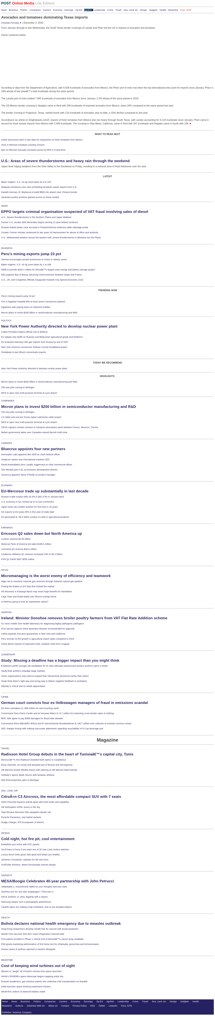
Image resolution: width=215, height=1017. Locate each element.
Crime (110, 10)
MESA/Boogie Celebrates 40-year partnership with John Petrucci (57, 881)
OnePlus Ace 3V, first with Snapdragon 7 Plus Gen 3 (27, 892)
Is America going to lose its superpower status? (24, 601)
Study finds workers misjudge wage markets (23, 671)
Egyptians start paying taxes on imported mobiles (25, 307)
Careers (47, 10)
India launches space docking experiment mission (26, 986)
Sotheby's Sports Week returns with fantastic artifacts (27, 775)
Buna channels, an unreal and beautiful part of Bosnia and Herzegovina (36, 765)
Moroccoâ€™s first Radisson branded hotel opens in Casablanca (33, 760)
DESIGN (5, 833)
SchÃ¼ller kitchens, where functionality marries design (28, 865)
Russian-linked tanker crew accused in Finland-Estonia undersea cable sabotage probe (44, 227)
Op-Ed (79, 10)
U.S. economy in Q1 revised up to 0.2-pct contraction (27, 502)
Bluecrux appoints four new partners (33, 449)
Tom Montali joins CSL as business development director (29, 469)
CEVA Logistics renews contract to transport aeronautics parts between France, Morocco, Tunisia (49, 427)
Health (163, 10)
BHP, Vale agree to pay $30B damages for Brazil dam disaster (32, 718)
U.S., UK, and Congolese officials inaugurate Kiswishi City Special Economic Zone (42, 280)
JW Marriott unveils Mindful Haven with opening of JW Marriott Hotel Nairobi (39, 770)
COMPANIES (7, 401)
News (4, 10)
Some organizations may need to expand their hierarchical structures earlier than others (45, 676)
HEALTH (5, 917)
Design (143, 10)
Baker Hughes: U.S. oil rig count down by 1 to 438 (26, 264)
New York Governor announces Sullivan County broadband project (34, 347)
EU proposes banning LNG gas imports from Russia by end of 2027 (34, 342)
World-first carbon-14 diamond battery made (23, 991)
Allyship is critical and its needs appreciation (23, 686)
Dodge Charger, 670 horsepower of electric (22, 822)
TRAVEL (5, 748)
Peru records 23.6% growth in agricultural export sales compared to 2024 (37, 639)
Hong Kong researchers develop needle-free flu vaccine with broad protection (39, 929)
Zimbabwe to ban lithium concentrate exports (23, 352)
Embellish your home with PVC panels (20, 844)
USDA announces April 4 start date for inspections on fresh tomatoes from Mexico (42, 140)
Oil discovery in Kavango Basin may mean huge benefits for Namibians (36, 591)
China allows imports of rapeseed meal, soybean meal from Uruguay (35, 644)
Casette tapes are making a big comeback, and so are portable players (36, 907)
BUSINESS (6, 248)
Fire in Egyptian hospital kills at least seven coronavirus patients (33, 301)
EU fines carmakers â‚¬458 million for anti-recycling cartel (30, 708)
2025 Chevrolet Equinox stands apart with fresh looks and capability (35, 802)
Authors (19, 1006)
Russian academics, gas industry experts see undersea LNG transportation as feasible (44, 981)
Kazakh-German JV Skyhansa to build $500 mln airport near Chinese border (39, 192)
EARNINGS (7, 527)
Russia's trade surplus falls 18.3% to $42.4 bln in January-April (32, 497)
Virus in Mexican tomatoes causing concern (22, 145)
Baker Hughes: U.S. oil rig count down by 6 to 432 (26, 182)
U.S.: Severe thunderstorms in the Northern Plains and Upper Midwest (36, 217)
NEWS (4, 206)
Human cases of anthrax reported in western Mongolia (28, 949)
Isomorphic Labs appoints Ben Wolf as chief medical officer (30, 454)
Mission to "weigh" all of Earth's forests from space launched (31, 971)
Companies (35, 10)
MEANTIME (7, 960)
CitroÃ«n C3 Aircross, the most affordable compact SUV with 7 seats (61, 797)
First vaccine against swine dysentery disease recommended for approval (37, 628)
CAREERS (6, 443)
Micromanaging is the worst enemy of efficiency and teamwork (56, 576)
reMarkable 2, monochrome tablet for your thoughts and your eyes (34, 886)
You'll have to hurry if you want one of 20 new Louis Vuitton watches (35, 849)
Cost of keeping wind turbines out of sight (38, 966)
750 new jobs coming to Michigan (17, 387)
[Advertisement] (23, 55)
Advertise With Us (36, 1006)
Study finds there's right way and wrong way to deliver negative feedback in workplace (44, 681)
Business (13, 10)
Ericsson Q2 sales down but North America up (41, 533)
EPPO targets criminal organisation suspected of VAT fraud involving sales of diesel (74, 212)
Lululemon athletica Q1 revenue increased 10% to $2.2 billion (31, 554)
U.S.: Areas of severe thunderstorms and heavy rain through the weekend (65, 161)
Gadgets (153, 10)
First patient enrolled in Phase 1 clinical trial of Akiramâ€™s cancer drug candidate (42, 939)
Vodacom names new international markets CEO (25, 459)
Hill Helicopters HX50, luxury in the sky (20, 807)
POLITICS (6, 320)
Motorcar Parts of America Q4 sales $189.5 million (26, 544)
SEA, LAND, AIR (9, 790)
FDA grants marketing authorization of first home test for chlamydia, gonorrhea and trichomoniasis (50, 944)
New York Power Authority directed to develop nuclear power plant (59, 326)
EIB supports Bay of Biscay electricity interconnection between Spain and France (41, 275)
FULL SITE (126, 1006)
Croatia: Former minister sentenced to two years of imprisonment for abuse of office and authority (49, 232)
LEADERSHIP (8, 654)
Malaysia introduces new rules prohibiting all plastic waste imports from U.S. (39, 187)
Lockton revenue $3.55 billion (16, 539)
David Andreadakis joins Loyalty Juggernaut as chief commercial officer (36, 464)
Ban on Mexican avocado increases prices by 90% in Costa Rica (33, 150)
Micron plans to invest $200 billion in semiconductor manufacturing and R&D (39, 312)
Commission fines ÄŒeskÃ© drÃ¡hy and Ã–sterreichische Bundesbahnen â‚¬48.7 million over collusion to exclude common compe (66, 723)
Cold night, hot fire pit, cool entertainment (38, 839)
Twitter (102, 1006)
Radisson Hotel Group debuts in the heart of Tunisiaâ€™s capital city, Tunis (67, 754)
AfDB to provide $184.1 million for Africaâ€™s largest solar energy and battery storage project (48, 269)
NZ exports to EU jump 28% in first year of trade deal (27, 512)
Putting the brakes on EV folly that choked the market (27, 586)
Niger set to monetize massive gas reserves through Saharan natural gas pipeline (41, 581)
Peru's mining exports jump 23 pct (31, 254)
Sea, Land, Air (131, 10)
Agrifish (88, 10)
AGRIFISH (6, 612)
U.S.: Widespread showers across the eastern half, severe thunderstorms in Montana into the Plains (51, 237)
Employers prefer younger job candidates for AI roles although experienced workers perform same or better (54, 666)
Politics (23, 10)
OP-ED (4, 570)
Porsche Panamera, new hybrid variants (21, 817)
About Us (53, 1006)
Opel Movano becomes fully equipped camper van (26, 812)
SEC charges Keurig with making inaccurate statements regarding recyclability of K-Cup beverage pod (52, 728)
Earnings (68, 10)
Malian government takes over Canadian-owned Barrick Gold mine (34, 432)
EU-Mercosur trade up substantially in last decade (45, 491)
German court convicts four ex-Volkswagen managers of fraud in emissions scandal (74, 703)
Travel (118, 10)
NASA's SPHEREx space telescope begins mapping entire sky (32, 976)
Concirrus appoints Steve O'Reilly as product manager (28, 475)
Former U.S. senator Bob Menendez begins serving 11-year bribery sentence (39, 222)
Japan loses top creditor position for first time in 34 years (29, 507)
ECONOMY (7, 485)
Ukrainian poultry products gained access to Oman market (30, 197)
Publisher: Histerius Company (17, 1012)
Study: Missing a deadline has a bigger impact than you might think (60, 660)
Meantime (173, 10)
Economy (57, 10)
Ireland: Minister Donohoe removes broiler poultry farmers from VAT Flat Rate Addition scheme (84, 618)
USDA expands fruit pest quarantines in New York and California (33, 634)
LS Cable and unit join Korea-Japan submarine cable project (31, 417)
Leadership (99, 10)
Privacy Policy (80, 1006)
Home (5, 1001)
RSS (92, 1006)
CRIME (4, 697)
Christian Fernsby (11, 23)
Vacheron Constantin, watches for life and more (25, 859)
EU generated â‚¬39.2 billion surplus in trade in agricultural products (35, 517)
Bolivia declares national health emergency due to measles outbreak (61, 923)
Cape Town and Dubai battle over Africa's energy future (28, 596)
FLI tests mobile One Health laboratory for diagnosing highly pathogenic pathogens (42, 623)
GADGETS (6, 875)
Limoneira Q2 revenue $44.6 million (19, 549)
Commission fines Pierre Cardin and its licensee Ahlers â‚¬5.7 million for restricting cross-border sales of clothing (57, 713)
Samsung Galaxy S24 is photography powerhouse (26, 902)
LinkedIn (113, 1006)
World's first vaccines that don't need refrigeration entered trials (32, 934)
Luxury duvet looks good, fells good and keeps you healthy (30, 854)
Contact (65, 1006)
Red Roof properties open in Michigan (20, 780)
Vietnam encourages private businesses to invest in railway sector (34, 259)
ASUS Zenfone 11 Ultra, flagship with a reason (24, 897)
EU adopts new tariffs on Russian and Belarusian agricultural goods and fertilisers (42, 337)
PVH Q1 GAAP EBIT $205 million (17, 559)
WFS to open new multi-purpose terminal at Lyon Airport (29, 393)
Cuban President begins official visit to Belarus (24, 332)
